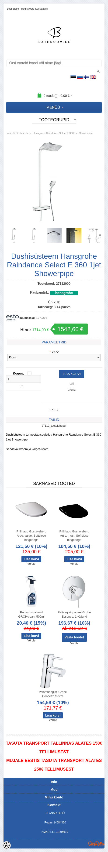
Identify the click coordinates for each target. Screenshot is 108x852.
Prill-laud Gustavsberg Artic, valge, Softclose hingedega (31, 536)
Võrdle (72, 390)
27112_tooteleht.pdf (54, 425)
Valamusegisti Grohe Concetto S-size (53, 694)
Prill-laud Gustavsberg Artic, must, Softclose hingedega (74, 536)
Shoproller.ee (96, 843)
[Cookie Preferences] (6, 845)
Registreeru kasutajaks (34, 8)
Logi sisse (13, 8)
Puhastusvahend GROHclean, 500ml (31, 614)
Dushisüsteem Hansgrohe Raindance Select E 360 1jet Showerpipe (54, 133)
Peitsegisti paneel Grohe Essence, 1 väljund (74, 614)
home (9, 133)
